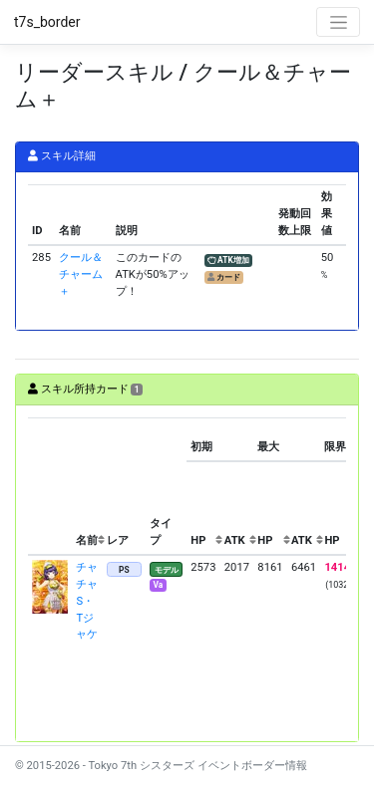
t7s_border (47, 22)
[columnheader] (50, 486)
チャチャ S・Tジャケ (92, 601)
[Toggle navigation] (338, 22)
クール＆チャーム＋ (81, 274)
